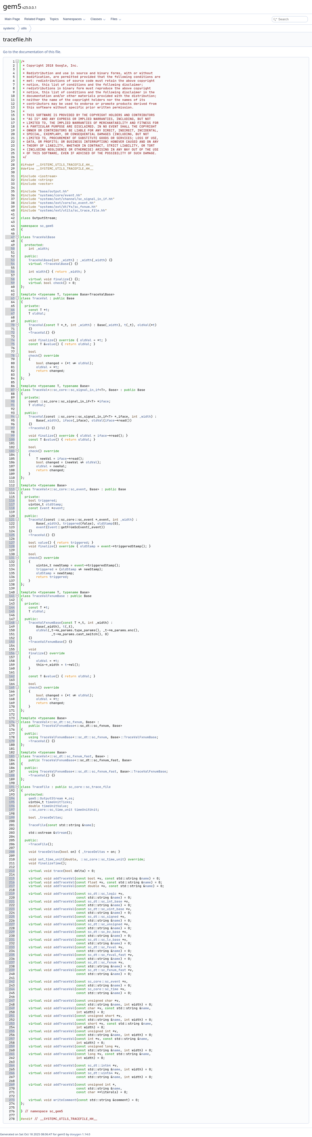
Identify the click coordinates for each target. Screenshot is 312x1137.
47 (10, 237)
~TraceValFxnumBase (45, 642)
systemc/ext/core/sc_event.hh (66, 203)
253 (10, 1023)
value (50, 344)
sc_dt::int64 (99, 1065)
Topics (54, 19)
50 (10, 248)
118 (10, 508)
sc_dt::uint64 (100, 1073)
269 (10, 1084)
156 (10, 653)
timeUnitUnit (85, 810)
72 (10, 332)
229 (10, 932)
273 (10, 1100)
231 (10, 940)
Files (116, 19)
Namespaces (74, 19)
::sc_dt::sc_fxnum (90, 737)
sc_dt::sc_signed (103, 916)
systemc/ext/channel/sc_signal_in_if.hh (76, 199)
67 (10, 313)
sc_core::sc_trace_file (90, 787)
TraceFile (41, 787)
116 (10, 500)
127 (10, 542)
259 (10, 1046)
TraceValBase (43, 237)
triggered (46, 500)
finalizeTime (49, 863)
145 (10, 611)
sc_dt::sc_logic (102, 893)
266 (10, 1073)
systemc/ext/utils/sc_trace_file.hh (72, 210)
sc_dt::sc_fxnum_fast (72, 756)
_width (42, 248)
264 (10, 1065)
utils (24, 28)
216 (10, 882)
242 (10, 981)
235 (10, 955)
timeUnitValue (54, 806)
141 (10, 596)
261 (10, 1054)
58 (10, 279)
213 (10, 871)
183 (10, 756)
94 (10, 416)
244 (10, 989)
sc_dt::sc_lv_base (104, 940)
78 (10, 355)
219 (10, 893)
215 (10, 878)
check (58, 283)
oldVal (38, 313)
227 (10, 924)
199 (10, 817)
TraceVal (40, 298)
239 (10, 970)
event (58, 508)
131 (10, 558)
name (87, 825)
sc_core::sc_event (69, 489)
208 (10, 852)
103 (10, 451)
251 (10, 1016)
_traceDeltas (49, 817)
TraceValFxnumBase (48, 596)
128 (10, 546)
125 (10, 535)
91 (10, 405)
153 (10, 642)
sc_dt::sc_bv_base (104, 932)
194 (10, 798)
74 (10, 340)
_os (69, 798)
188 (10, 775)
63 (10, 298)
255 (10, 1031)
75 (10, 344)
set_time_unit (50, 859)
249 (10, 1008)
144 (10, 607)
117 (10, 504)
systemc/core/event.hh (60, 195)
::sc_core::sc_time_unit (50, 810)
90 (10, 401)
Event (45, 508)
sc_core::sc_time (103, 989)
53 (10, 260)
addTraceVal (64, 878)
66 (10, 310)
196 (10, 806)
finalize (61, 279)
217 (10, 886)
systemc (9, 28)
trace (58, 871)
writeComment (64, 1100)
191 (10, 787)
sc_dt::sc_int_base (105, 901)
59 (10, 283)
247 (10, 1000)
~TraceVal (37, 332)
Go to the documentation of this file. (32, 51)
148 (10, 623)
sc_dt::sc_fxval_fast (107, 955)
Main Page (12, 19)
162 (10, 676)
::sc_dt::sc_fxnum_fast (95, 771)
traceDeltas (48, 852)
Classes (98, 19)
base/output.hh (53, 191)
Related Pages (34, 19)
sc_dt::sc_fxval (102, 947)
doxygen (75, 1134)
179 (10, 741)
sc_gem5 (46, 226)
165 (10, 687)
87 (10, 390)
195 (10, 802)
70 (10, 325)
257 (10, 1039)
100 (10, 439)
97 (10, 428)
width (41, 272)
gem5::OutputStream (45, 798)
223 (10, 909)
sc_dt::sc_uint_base (106, 909)
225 (10, 916)
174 (10, 722)
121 (10, 519)
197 (10, 810)
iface (104, 401)
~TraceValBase (56, 264)
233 (10, 947)
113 (10, 489)
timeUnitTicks (58, 802)
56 (10, 272)
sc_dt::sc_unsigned (105, 924)
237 (10, 962)
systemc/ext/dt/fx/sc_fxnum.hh (67, 207)
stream (61, 833)
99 (10, 436)
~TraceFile (38, 844)
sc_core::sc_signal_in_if (76, 390)
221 (10, 901)
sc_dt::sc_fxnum (67, 722)
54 (10, 264)
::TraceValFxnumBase (138, 737)
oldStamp (53, 504)
